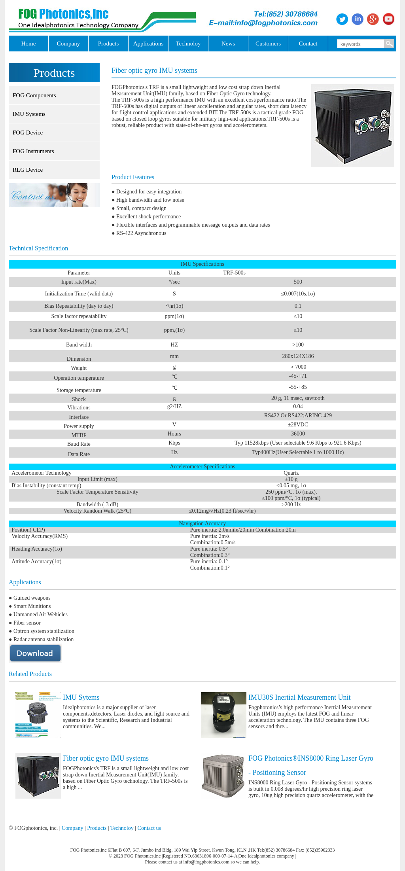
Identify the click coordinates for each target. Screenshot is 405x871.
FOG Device (28, 132)
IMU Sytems (81, 697)
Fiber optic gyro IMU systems (106, 758)
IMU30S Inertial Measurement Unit (299, 697)
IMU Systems (29, 114)
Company (72, 828)
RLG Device (28, 170)
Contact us (149, 828)
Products (96, 828)
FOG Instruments (33, 151)
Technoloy (122, 828)
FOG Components (34, 95)
